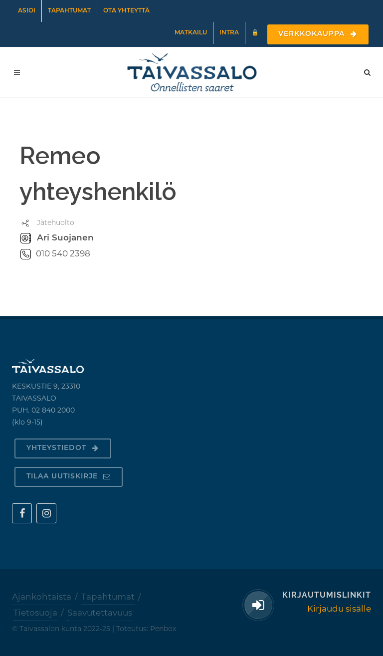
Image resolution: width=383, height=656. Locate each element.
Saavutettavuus (99, 613)
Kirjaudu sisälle (339, 609)
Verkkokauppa (318, 34)
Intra (229, 33)
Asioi (26, 11)
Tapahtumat (69, 11)
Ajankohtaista (41, 597)
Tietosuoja (35, 613)
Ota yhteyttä (126, 11)
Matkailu (191, 33)
